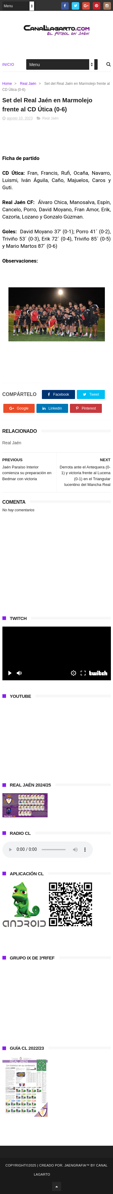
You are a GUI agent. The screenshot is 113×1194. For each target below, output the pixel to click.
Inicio (8, 64)
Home (7, 83)
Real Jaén (28, 83)
